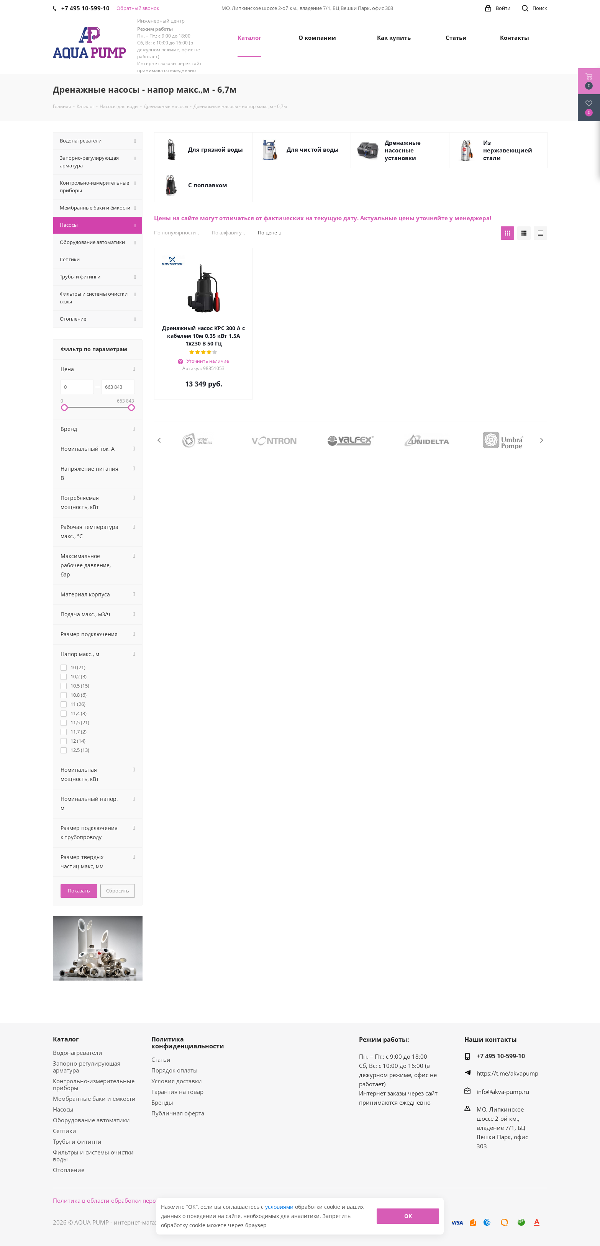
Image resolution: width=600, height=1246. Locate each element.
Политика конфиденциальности (187, 1042)
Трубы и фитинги (77, 1141)
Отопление (68, 1170)
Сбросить (117, 890)
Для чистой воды (313, 149)
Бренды (162, 1102)
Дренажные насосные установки (403, 150)
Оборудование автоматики (91, 1120)
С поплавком (207, 185)
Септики (64, 1131)
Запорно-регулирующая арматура (86, 1066)
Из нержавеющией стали (507, 150)
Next (541, 440)
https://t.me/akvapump (507, 1073)
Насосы (63, 1109)
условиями (280, 1206)
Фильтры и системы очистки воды (93, 1155)
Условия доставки (176, 1081)
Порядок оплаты (174, 1070)
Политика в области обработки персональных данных (130, 1200)
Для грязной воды (215, 149)
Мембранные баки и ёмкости (94, 1098)
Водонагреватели (77, 1052)
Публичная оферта (177, 1113)
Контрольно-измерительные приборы (93, 1084)
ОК (408, 1216)
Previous (159, 440)
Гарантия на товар (177, 1091)
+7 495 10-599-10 (501, 1056)
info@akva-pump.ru (503, 1091)
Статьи (160, 1059)
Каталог (66, 1039)
